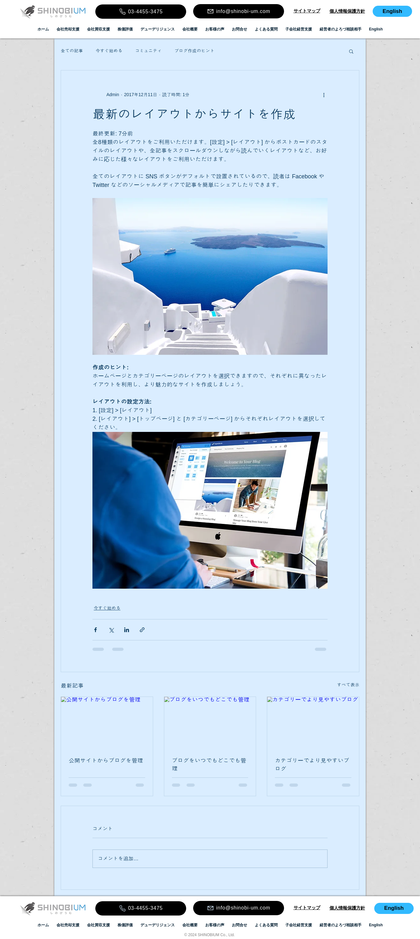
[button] (351, 51)
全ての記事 (72, 50)
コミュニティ (148, 50)
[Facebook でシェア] (95, 630)
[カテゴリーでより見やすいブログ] (313, 722)
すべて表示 (348, 684)
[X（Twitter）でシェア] (111, 630)
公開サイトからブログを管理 (106, 760)
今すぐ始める (109, 50)
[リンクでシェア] (142, 630)
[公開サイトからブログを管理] (107, 722)
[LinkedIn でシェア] (127, 630)
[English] (392, 11)
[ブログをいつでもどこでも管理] (210, 722)
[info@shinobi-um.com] (238, 11)
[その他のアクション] (324, 94)
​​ (307, 10)
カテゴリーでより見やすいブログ (312, 764)
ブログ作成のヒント (194, 50)
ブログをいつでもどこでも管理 (209, 764)
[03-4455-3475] (140, 11)
